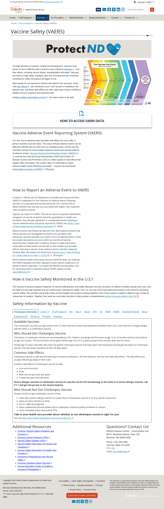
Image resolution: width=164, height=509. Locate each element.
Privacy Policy (75, 489)
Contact (99, 485)
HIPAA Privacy (69, 485)
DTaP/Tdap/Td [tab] (59, 311)
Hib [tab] (71, 311)
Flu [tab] (101, 311)
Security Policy (90, 489)
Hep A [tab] (78, 311)
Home (12, 17)
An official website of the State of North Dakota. (35, 2)
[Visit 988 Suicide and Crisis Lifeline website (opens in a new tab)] (98, 10)
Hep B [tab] (87, 311)
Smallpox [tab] (57, 316)
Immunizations (26, 23)
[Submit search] (152, 10)
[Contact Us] (104, 9)
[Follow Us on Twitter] (114, 9)
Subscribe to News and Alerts (82, 495)
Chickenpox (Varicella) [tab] (25, 311)
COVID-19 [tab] (44, 311)
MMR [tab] (107, 311)
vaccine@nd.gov (20, 272)
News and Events (97, 17)
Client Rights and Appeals (83, 481)
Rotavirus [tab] (35, 316)
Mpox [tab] (144, 311)
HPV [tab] (95, 311)
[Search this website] (137, 10)
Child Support (25, 17)
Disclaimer (100, 481)
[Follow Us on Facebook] (109, 9)
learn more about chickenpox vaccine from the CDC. (47, 418)
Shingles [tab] (46, 316)
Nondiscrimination (85, 485)
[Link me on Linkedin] (118, 9)
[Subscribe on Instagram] (123, 9)
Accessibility (64, 481)
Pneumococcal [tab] (21, 316)
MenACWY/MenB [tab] (130, 311)
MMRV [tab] (116, 311)
